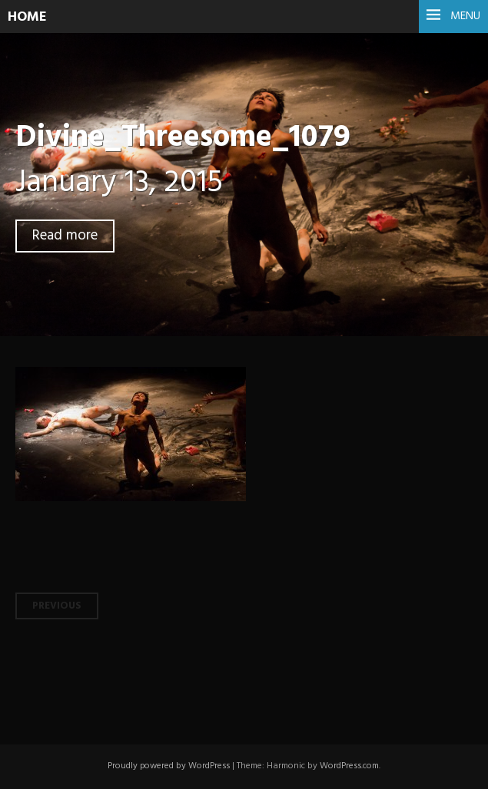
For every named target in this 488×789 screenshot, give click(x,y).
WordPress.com (349, 766)
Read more (65, 236)
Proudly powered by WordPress (169, 766)
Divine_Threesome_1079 (182, 138)
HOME (27, 17)
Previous (56, 606)
